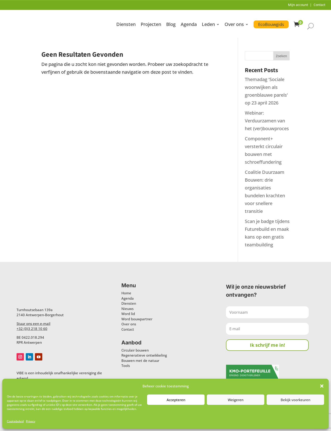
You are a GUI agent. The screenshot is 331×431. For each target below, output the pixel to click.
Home (126, 292)
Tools (125, 365)
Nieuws (127, 308)
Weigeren (235, 399)
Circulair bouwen (135, 349)
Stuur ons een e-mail (33, 323)
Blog (171, 24)
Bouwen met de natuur (140, 360)
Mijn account (298, 5)
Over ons (234, 24)
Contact (319, 5)
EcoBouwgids (271, 24)
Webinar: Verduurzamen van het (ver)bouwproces (267, 120)
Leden (208, 24)
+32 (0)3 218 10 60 (32, 328)
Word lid (128, 313)
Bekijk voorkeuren (295, 399)
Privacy (30, 421)
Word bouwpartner (136, 318)
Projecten (151, 24)
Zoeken (281, 55)
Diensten (126, 24)
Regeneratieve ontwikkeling (144, 354)
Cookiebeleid (15, 421)
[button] (322, 386)
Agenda (189, 24)
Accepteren (176, 399)
